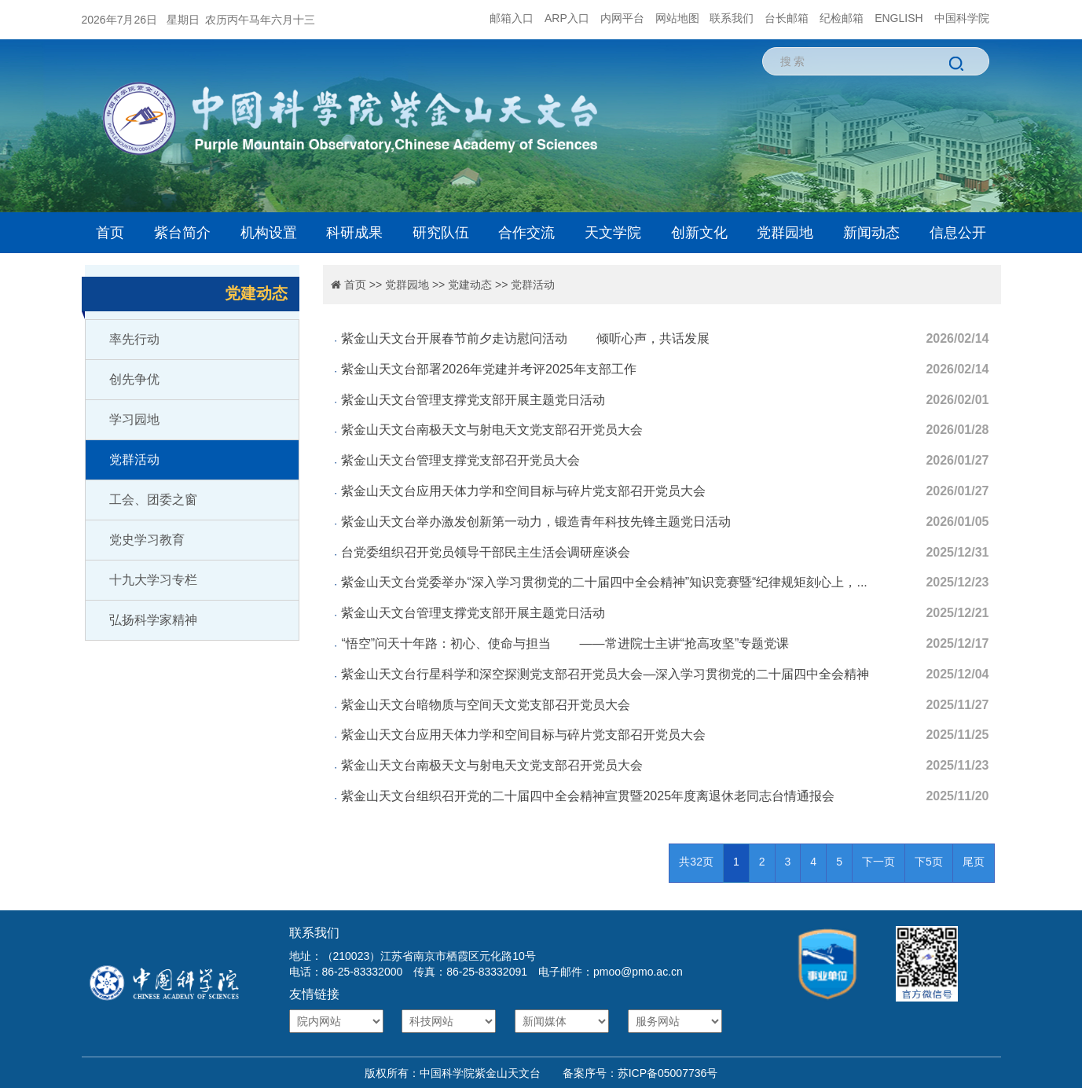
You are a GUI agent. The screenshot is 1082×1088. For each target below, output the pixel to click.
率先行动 (134, 339)
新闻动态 (871, 233)
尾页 (974, 861)
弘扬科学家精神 (153, 620)
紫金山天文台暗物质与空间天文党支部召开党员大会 (485, 704)
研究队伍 (441, 233)
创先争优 (134, 379)
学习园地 (134, 419)
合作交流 (526, 233)
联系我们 (732, 18)
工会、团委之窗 (153, 499)
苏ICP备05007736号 (668, 1073)
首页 (110, 233)
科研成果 (354, 233)
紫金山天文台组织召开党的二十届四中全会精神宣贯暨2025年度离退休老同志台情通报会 (587, 796)
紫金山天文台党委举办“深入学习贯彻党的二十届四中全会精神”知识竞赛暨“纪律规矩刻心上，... (604, 582)
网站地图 (677, 18)
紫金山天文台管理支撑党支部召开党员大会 (460, 460)
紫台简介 (182, 233)
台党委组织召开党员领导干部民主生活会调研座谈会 (485, 552)
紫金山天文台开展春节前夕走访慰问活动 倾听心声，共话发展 (525, 338)
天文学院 (613, 233)
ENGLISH (898, 18)
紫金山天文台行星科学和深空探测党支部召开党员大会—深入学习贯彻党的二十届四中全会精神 (605, 674)
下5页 (929, 861)
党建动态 (470, 284)
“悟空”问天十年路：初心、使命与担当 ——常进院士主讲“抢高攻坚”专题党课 (565, 643)
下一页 (878, 861)
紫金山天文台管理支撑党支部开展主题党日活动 (473, 399)
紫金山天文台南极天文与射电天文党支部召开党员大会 (492, 429)
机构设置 (268, 233)
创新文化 (699, 233)
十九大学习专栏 (153, 579)
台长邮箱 (787, 18)
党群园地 (785, 233)
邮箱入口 (512, 18)
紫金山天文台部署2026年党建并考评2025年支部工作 (488, 369)
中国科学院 (961, 18)
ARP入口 (567, 18)
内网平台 (622, 18)
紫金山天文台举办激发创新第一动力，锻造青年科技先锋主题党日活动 (536, 521)
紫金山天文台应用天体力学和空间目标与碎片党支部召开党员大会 (523, 491)
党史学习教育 (147, 539)
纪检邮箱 (842, 18)
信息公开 (958, 233)
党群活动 (134, 459)
